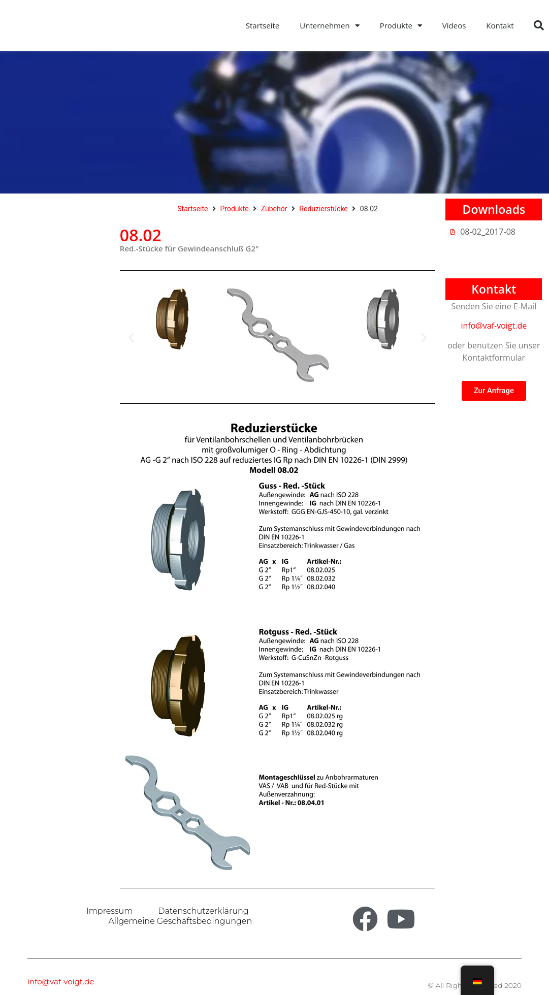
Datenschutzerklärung (203, 911)
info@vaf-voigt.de (494, 325)
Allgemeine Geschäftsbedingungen (180, 921)
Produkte (401, 26)
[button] (539, 25)
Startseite (263, 25)
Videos (454, 25)
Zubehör (274, 209)
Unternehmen (329, 26)
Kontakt (499, 25)
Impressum (109, 911)
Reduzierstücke (323, 209)
